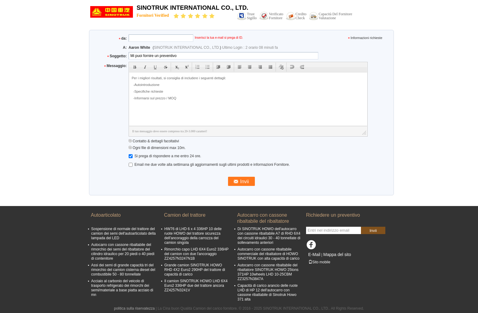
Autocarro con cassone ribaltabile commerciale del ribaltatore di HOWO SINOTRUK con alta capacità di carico (268, 254)
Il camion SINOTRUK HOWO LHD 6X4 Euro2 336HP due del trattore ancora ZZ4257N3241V (195, 285)
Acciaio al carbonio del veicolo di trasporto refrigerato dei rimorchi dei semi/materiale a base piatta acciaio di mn (122, 288)
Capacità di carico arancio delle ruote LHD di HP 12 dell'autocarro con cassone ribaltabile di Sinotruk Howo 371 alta (267, 292)
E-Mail (314, 254)
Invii (373, 230)
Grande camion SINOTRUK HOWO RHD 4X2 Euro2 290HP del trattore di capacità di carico (194, 269)
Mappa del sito (337, 254)
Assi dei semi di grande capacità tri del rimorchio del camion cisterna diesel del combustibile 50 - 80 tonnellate (123, 269)
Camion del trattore (184, 215)
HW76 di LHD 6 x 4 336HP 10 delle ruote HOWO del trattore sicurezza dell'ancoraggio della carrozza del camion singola (193, 236)
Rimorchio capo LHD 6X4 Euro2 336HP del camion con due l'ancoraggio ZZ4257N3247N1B (196, 254)
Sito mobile (319, 262)
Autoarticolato (106, 215)
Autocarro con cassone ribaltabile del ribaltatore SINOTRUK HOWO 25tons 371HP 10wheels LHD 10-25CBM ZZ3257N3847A (267, 272)
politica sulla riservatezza (134, 308)
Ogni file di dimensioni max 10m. (157, 148)
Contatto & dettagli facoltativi (154, 141)
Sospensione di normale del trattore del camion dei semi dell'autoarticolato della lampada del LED (123, 233)
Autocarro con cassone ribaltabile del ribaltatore (263, 218)
